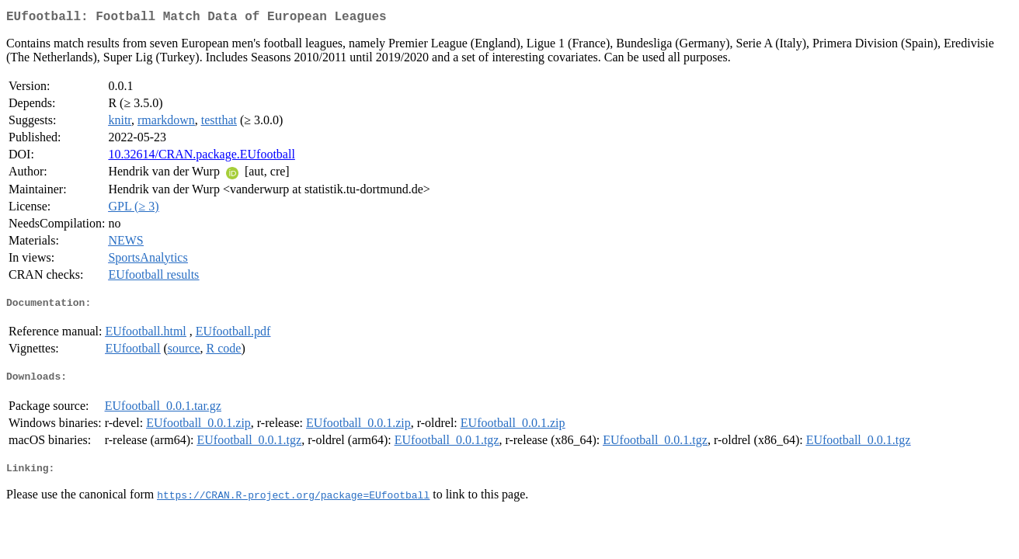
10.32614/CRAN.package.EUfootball (201, 157)
